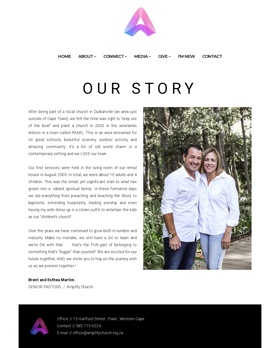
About (87, 56)
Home (64, 56)
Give (164, 56)
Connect (115, 56)
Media (142, 56)
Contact (212, 56)
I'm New (186, 56)
